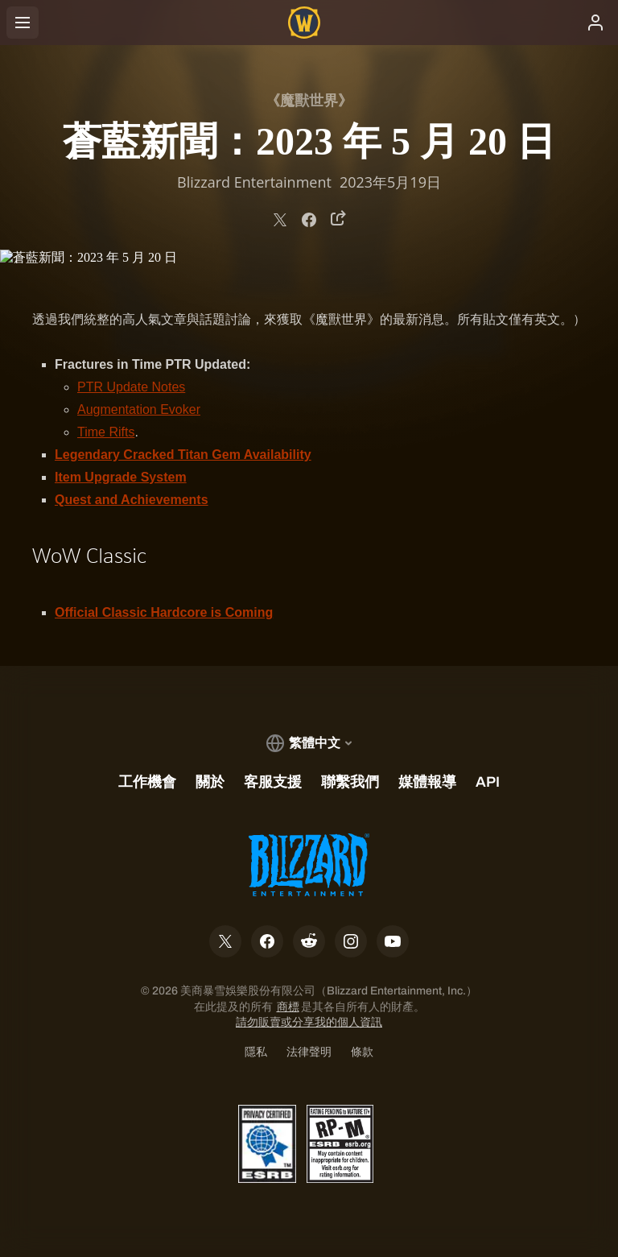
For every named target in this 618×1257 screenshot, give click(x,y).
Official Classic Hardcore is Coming (164, 612)
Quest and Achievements (131, 500)
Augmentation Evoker (138, 409)
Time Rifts (105, 432)
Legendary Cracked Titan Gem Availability (183, 454)
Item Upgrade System (121, 477)
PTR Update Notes (131, 387)
